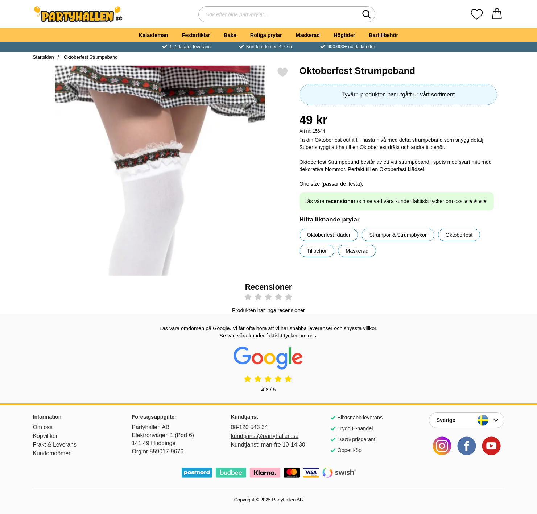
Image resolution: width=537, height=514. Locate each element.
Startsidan (43, 57)
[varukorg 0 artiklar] (497, 14)
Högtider (344, 35)
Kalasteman (153, 35)
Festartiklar (196, 35)
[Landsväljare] (466, 420)
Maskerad (308, 35)
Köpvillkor (45, 436)
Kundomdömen (52, 453)
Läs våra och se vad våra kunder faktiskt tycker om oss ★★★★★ (396, 201)
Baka (230, 35)
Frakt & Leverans (55, 445)
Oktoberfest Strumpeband (89, 57)
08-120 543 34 (249, 427)
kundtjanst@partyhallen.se (265, 436)
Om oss (43, 427)
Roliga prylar (266, 35)
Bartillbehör (383, 35)
